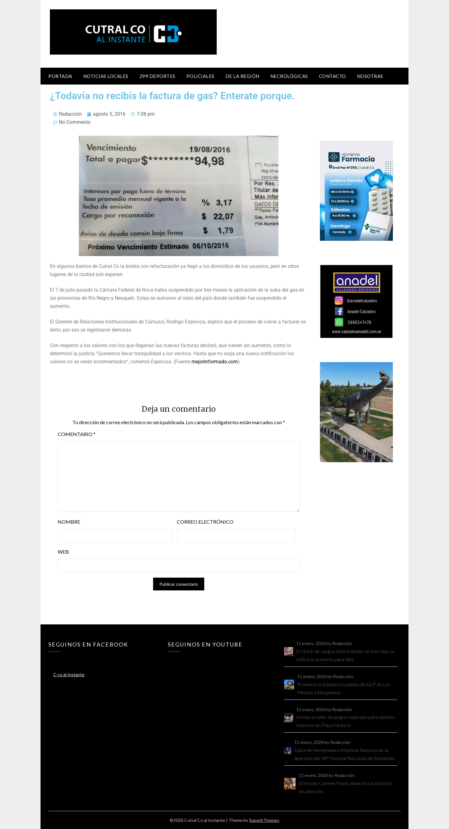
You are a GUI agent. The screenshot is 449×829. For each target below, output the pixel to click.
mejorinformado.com (214, 362)
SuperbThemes (264, 820)
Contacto (332, 76)
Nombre (69, 522)
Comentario (76, 434)
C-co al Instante (68, 674)
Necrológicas (289, 76)
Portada (60, 76)
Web (63, 552)
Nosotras (370, 76)
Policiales (200, 76)
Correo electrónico (205, 522)
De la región (242, 76)
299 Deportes (157, 76)
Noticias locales (105, 76)
